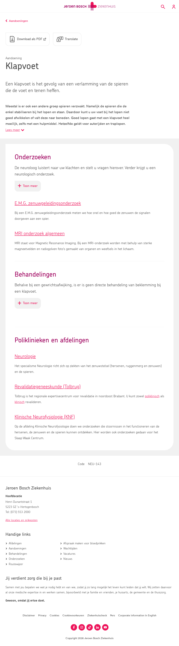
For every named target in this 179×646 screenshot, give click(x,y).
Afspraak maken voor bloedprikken (84, 543)
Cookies (54, 615)
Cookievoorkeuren (73, 615)
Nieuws (67, 559)
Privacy (42, 615)
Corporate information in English (137, 615)
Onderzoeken (17, 559)
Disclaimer (29, 615)
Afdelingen (15, 543)
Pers (112, 615)
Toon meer (29, 188)
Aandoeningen (17, 548)
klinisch (19, 402)
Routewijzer (16, 564)
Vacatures (69, 553)
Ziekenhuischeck (97, 615)
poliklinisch (152, 396)
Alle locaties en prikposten (21, 520)
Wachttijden (70, 548)
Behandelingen (18, 553)
